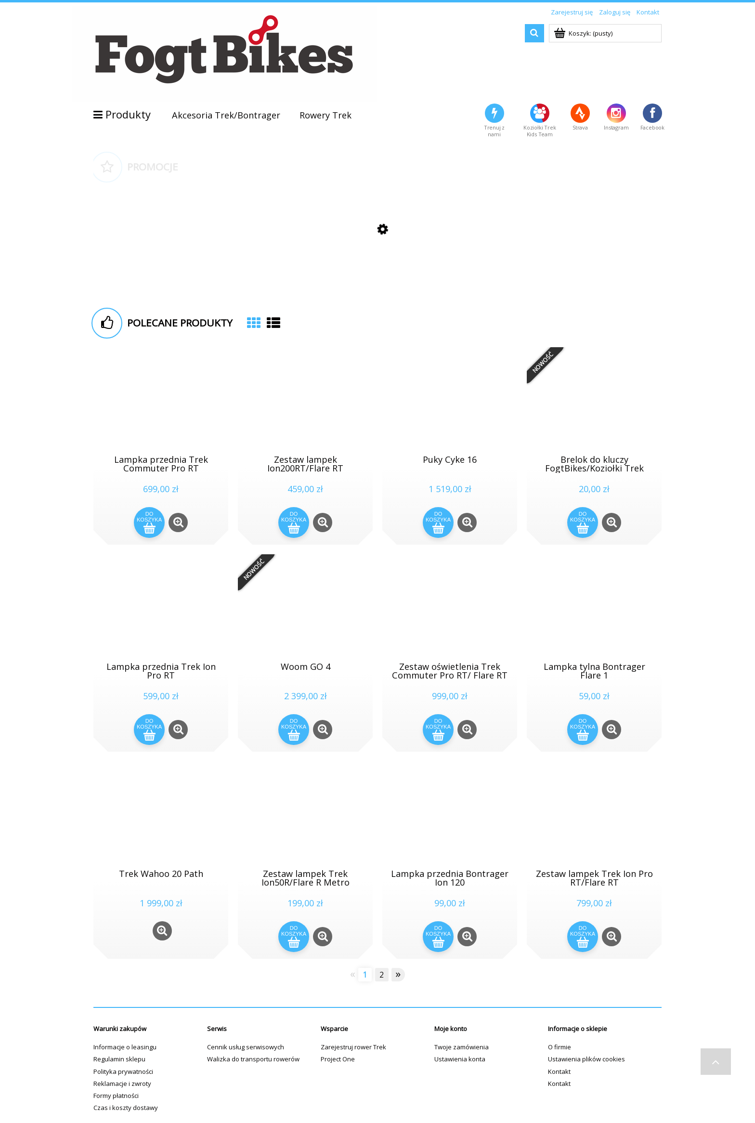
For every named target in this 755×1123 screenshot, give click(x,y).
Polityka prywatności (123, 1071)
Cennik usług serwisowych (245, 1047)
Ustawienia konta (459, 1059)
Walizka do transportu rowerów (253, 1059)
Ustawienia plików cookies (586, 1059)
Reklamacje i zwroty (122, 1083)
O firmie (559, 1047)
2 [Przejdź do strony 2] (381, 974)
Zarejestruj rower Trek (353, 1047)
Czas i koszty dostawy (125, 1107)
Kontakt (559, 1071)
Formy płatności (116, 1095)
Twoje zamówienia (461, 1047)
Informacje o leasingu (124, 1047)
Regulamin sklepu (119, 1059)
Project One (338, 1059)
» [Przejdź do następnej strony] (398, 974)
